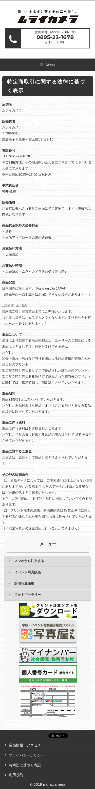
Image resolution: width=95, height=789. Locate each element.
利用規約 (16, 775)
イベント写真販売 (27, 572)
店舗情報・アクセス (25, 745)
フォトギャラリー (27, 595)
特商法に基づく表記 (25, 765)
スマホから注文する (29, 561)
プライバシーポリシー (26, 755)
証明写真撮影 (24, 583)
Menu (50, 65)
